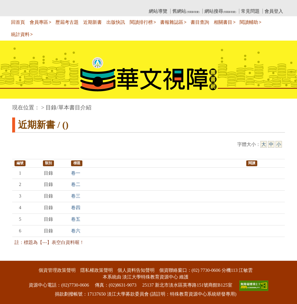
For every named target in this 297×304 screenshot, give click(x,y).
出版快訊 (115, 22)
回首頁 (18, 22)
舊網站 (185, 11)
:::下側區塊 (11, 256)
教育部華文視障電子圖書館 (63, 4)
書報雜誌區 (171, 22)
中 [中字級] (271, 144)
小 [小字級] (278, 144)
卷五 (75, 219)
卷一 (75, 173)
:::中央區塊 (11, 104)
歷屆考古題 (67, 22)
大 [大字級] (263, 144)
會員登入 (274, 11)
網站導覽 (158, 11)
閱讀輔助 (249, 22)
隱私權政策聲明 (96, 270)
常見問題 (250, 11)
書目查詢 (200, 22)
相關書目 (223, 22)
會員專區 (39, 22)
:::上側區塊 (23, 4)
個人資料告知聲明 (136, 270)
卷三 (75, 195)
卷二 (75, 184)
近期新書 (92, 22)
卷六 (75, 230)
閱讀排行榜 (141, 22)
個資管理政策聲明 (57, 270)
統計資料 (20, 34)
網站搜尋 (220, 11)
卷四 (75, 207)
